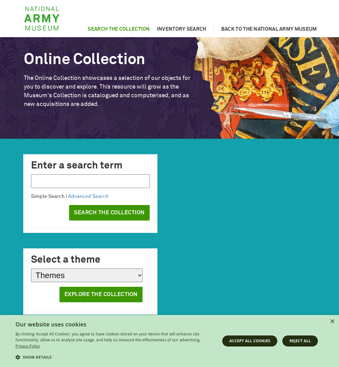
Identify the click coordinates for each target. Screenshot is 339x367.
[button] (114, 357)
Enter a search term (76, 165)
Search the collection (119, 29)
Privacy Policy (27, 346)
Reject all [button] (300, 340)
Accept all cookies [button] (249, 340)
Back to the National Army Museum (269, 29)
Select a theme (65, 260)
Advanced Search (88, 196)
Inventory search (181, 29)
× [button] (332, 321)
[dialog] (169, 341)
